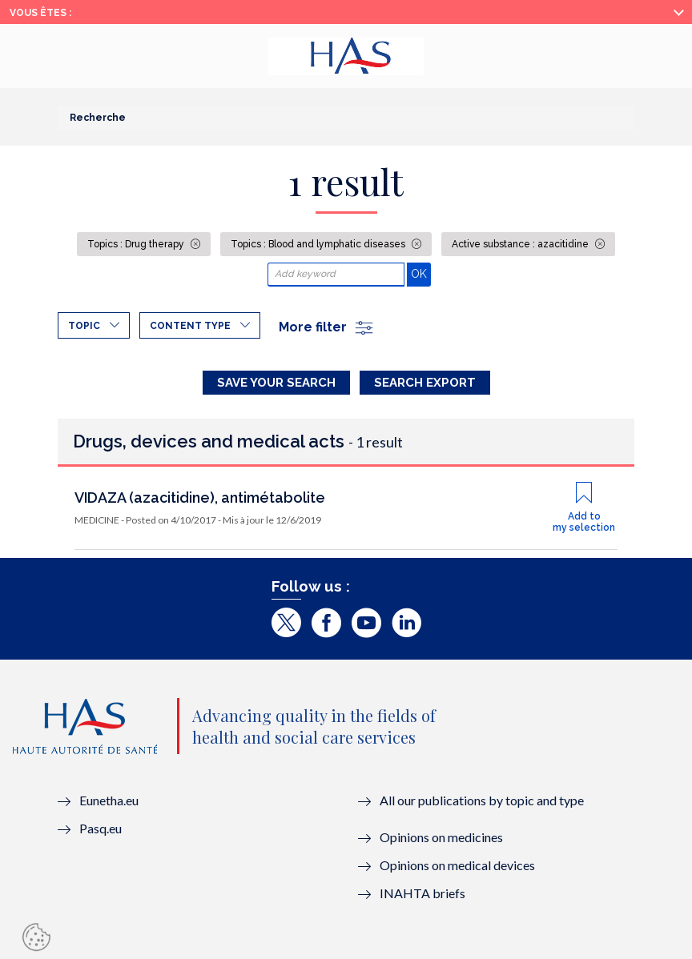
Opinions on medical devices (457, 865)
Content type (190, 325)
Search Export (425, 382)
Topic (84, 325)
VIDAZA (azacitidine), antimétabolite (199, 497)
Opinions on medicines (441, 837)
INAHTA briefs (422, 893)
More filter (327, 327)
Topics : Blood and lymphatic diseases (319, 244)
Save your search (276, 382)
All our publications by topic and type (482, 800)
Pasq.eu (100, 828)
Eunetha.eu (109, 800)
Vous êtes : (40, 12)
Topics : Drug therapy (137, 244)
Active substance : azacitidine (521, 244)
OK (421, 273)
